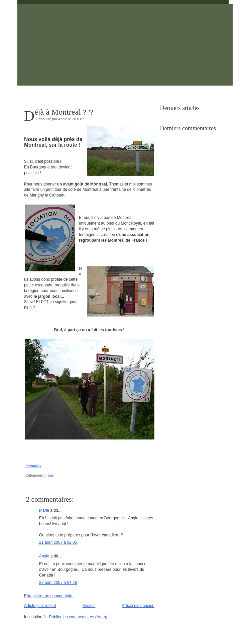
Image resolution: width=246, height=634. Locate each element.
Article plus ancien (138, 605)
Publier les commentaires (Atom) (78, 617)
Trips (50, 475)
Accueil (89, 605)
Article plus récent (40, 605)
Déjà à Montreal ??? (64, 112)
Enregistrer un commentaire (49, 596)
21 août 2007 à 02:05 (58, 542)
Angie (44, 556)
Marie (44, 510)
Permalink (33, 466)
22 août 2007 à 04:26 (58, 582)
